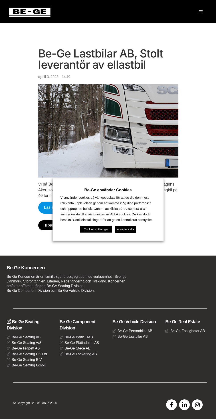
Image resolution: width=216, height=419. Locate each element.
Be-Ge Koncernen (26, 267)
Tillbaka (49, 225)
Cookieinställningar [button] (96, 229)
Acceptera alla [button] (125, 229)
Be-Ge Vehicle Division (134, 321)
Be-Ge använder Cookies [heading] (108, 190)
